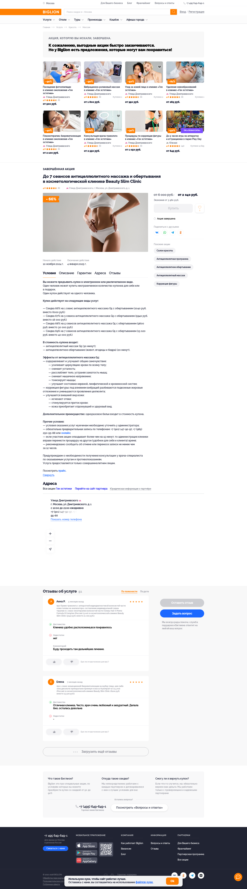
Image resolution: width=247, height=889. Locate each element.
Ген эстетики (64, 488)
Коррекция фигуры (167, 284)
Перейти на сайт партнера (91, 488)
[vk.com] (174, 875)
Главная (46, 27)
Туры (79, 19)
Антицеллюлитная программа (172, 259)
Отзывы (115, 273)
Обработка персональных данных (58, 878)
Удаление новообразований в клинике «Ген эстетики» (181, 88)
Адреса (100, 273)
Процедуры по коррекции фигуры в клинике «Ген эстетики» (143, 137)
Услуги (49, 19)
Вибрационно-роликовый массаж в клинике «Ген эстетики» (102, 88)
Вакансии (126, 848)
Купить (173, 208)
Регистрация (196, 11)
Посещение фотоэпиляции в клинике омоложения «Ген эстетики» (58, 90)
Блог (129, 3)
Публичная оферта (51, 884)
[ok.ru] (183, 875)
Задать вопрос (182, 613)
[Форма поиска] (120, 12)
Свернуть (48, 475)
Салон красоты (165, 250)
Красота (70, 27)
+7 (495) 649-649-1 (92, 806)
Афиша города (137, 19)
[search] (173, 12)
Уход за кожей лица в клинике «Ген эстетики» (144, 88)
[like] (54, 662)
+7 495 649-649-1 (195, 3)
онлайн (65, 433)
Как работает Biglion (132, 843)
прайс (62, 470)
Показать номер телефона (66, 519)
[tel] (192, 875)
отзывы (96, 752)
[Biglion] (52, 12)
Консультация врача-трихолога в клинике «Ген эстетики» (100, 137)
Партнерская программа (191, 854)
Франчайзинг (143, 3)
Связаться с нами (55, 848)
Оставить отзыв (182, 602)
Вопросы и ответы (164, 3)
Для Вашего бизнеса (112, 3)
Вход (183, 11)
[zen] (201, 875)
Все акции (183, 859)
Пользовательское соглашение (57, 881)
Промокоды (97, 19)
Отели (65, 19)
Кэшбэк (116, 19)
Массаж (84, 27)
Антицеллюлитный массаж (171, 275)
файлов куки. (144, 882)
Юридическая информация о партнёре (130, 489)
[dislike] (71, 662)
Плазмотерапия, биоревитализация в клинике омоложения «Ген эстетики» (62, 139)
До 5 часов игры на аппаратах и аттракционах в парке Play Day (183, 137)
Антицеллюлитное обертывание (174, 267)
